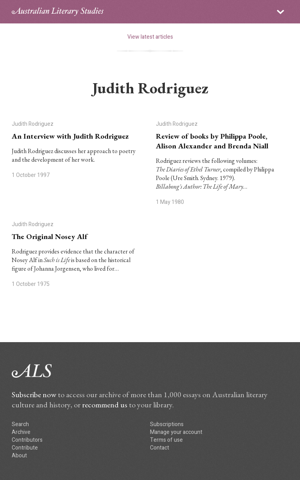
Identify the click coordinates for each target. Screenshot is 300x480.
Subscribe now (34, 394)
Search (20, 424)
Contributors (27, 440)
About (19, 455)
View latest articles (150, 37)
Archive (21, 432)
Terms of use (166, 440)
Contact (159, 448)
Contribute (25, 448)
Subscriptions (167, 424)
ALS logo (58, 11)
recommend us (104, 405)
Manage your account (176, 432)
